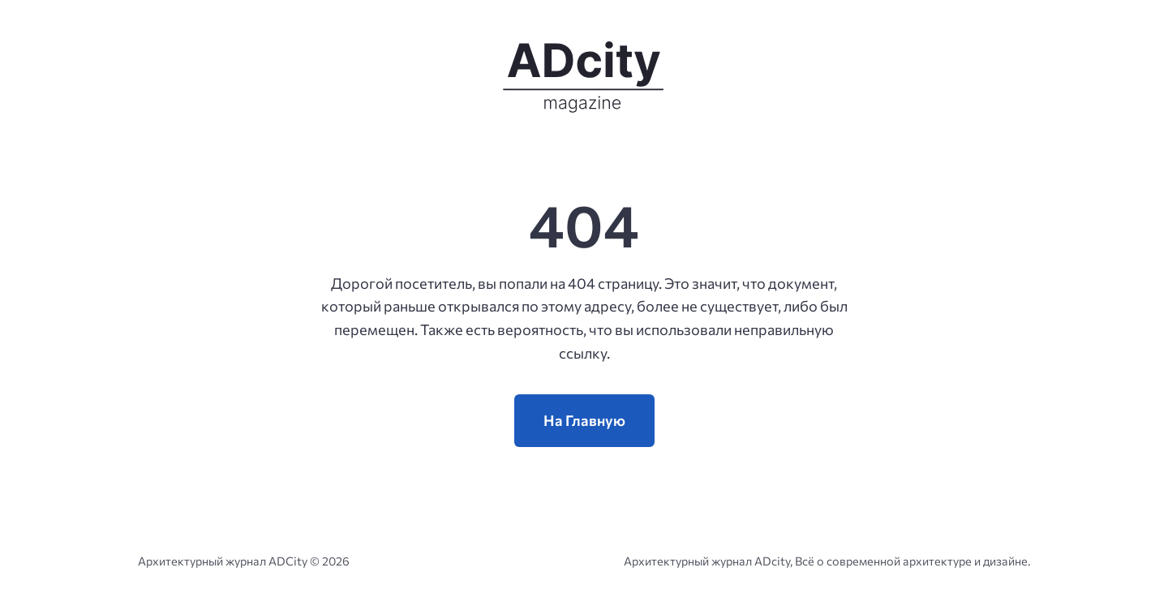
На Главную (584, 420)
